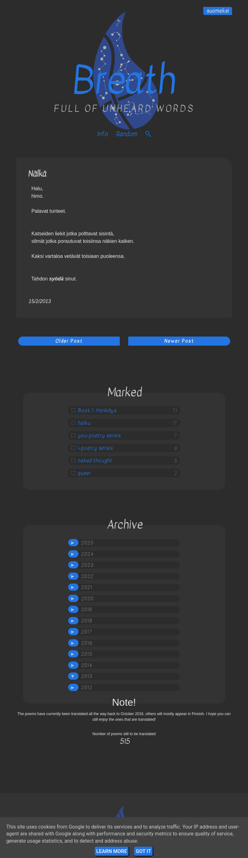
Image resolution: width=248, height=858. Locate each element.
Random (126, 134)
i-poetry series (95, 448)
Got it (143, 851)
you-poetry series (99, 435)
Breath (124, 80)
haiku (84, 423)
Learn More (111, 851)
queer (84, 473)
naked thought (95, 460)
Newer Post (179, 340)
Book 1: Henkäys (97, 410)
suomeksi (217, 11)
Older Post (69, 340)
